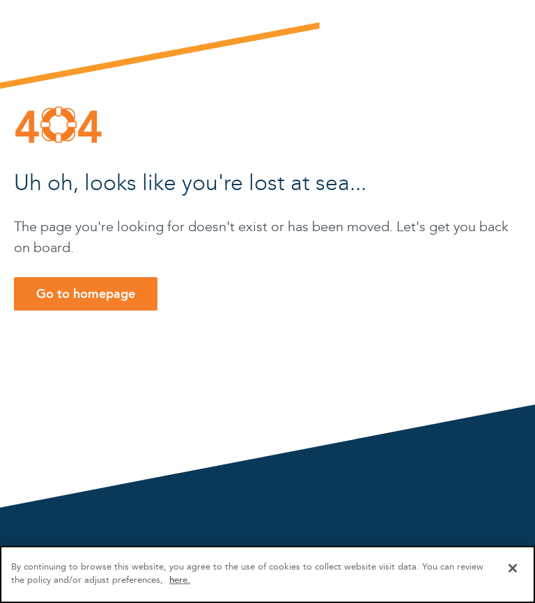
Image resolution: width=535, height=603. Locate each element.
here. (179, 579)
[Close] (512, 568)
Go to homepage (85, 294)
